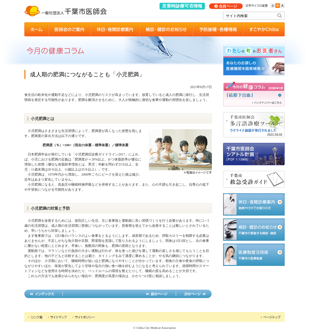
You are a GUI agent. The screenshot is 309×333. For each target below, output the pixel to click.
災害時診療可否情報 (182, 6)
